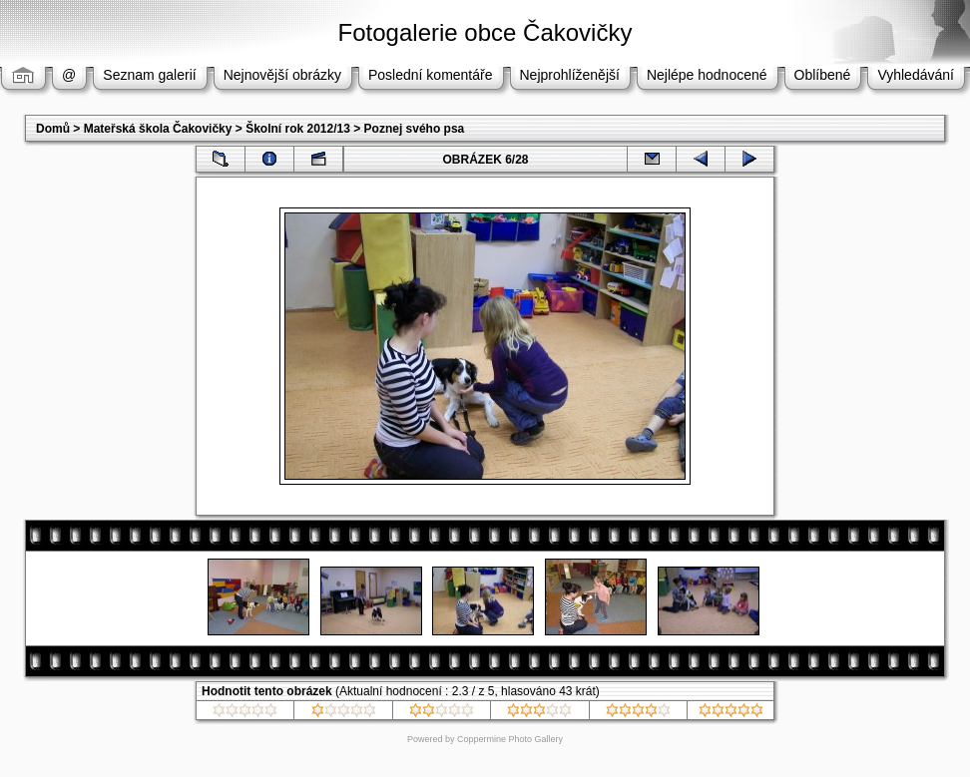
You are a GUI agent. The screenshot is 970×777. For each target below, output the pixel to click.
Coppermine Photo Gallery (510, 739)
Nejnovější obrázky (282, 75)
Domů (53, 129)
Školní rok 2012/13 (297, 129)
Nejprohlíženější (570, 75)
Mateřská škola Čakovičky (158, 129)
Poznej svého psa (414, 129)
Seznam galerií (149, 75)
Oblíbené (822, 75)
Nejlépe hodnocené (707, 75)
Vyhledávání (915, 75)
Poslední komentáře (430, 75)
